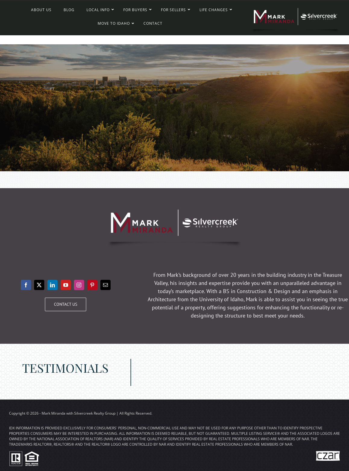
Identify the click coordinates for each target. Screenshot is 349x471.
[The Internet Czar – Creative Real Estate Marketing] (328, 452)
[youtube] (66, 285)
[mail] (105, 285)
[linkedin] (52, 285)
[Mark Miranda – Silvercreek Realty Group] (295, 6)
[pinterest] (92, 285)
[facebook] (26, 285)
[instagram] (79, 285)
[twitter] (39, 285)
